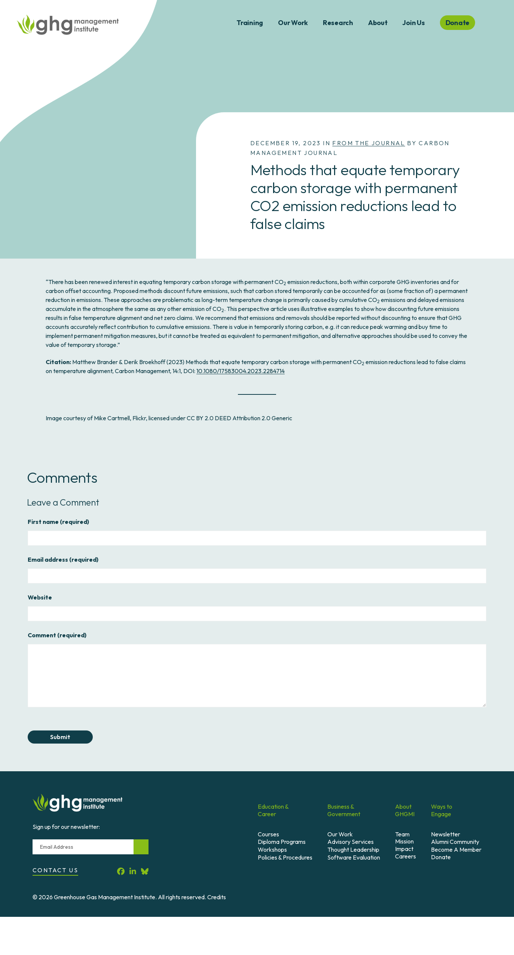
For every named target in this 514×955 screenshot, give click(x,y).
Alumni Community (455, 841)
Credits (216, 897)
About (378, 22)
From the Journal (368, 143)
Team (402, 834)
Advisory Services (350, 841)
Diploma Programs (282, 841)
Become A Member (456, 849)
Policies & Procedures (285, 857)
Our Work (293, 22)
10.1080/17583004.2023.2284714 (240, 371)
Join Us (413, 22)
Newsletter (445, 834)
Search (494, 22)
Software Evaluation (353, 857)
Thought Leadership (353, 849)
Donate (441, 857)
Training (249, 22)
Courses (268, 834)
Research (338, 22)
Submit (60, 737)
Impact (404, 848)
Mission (404, 841)
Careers (405, 856)
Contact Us (55, 870)
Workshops (272, 849)
